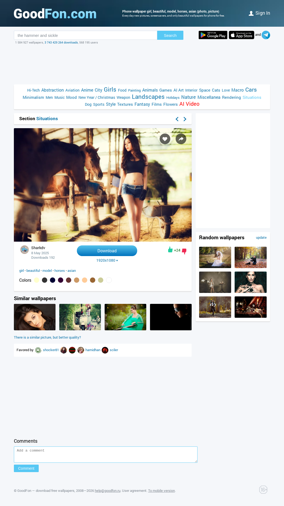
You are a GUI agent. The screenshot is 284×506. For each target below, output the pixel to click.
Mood (71, 97)
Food (122, 90)
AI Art (178, 90)
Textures (125, 104)
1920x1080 (107, 260)
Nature (188, 97)
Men (49, 97)
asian (72, 270)
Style (111, 104)
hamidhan (93, 349)
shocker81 (51, 349)
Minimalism (33, 97)
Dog (88, 104)
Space (204, 90)
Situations (252, 97)
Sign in (259, 13)
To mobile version (161, 493)
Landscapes (148, 96)
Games (165, 90)
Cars (251, 90)
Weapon (123, 97)
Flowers (170, 104)
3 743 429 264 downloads (61, 42)
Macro (237, 90)
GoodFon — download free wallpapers (45, 493)
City (98, 90)
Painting (134, 90)
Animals (150, 90)
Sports (98, 104)
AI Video (189, 104)
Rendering (231, 97)
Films (157, 104)
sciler (114, 349)
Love (226, 90)
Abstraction (52, 90)
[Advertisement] (142, 64)
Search (170, 35)
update (261, 237)
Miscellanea (209, 97)
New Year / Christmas (96, 97)
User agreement (134, 493)
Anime (87, 90)
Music (59, 97)
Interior (191, 90)
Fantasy (142, 104)
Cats (216, 90)
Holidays (173, 97)
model (47, 270)
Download (107, 250)
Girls (110, 89)
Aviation (72, 90)
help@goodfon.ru (107, 493)
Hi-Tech (33, 90)
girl (21, 270)
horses (59, 270)
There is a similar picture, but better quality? (47, 337)
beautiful (33, 270)
